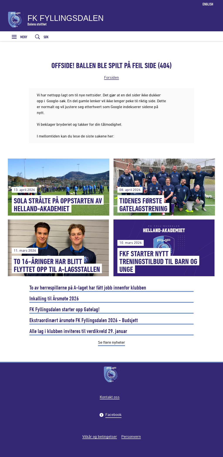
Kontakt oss (110, 397)
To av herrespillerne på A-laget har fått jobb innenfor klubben (87, 287)
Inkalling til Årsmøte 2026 (54, 298)
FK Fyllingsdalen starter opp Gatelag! (64, 309)
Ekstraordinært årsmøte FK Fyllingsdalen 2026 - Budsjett (83, 320)
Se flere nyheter (111, 342)
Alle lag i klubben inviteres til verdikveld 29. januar (78, 331)
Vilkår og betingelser (99, 436)
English (208, 4)
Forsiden (111, 77)
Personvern (131, 436)
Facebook (113, 415)
